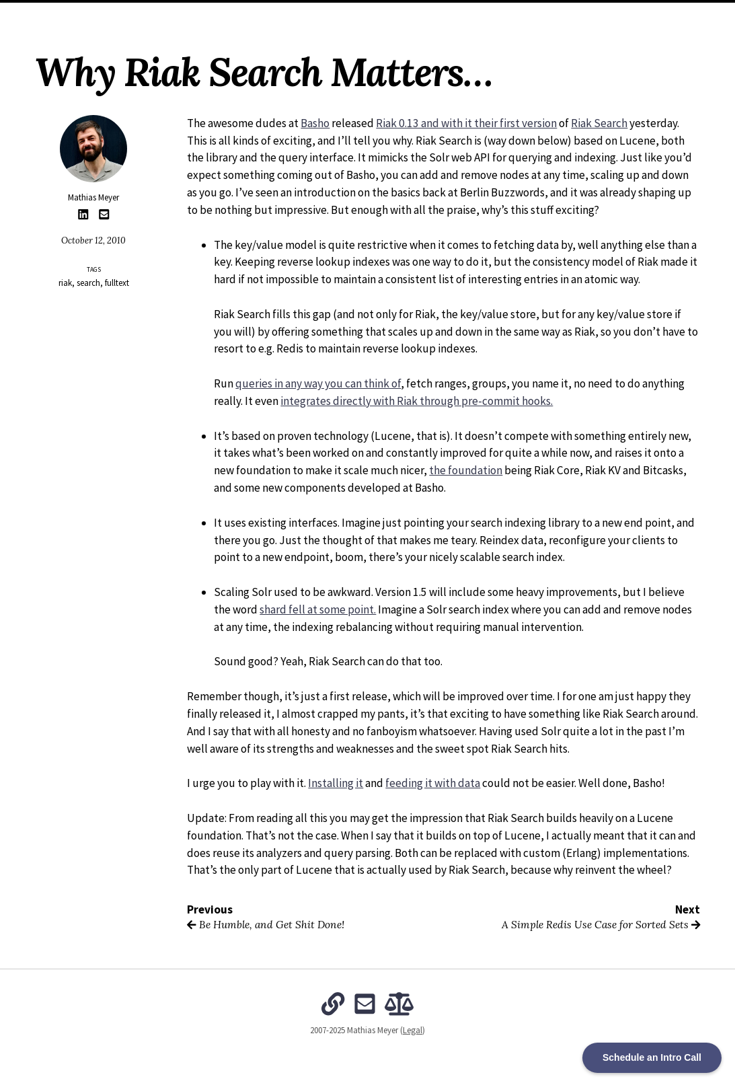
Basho (315, 123)
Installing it (335, 783)
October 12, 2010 (93, 240)
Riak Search (599, 123)
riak (65, 283)
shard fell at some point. (318, 609)
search (88, 283)
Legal (412, 1030)
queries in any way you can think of (318, 383)
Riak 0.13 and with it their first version (466, 123)
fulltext (117, 283)
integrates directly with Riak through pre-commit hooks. (416, 401)
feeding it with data (432, 783)
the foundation (465, 470)
